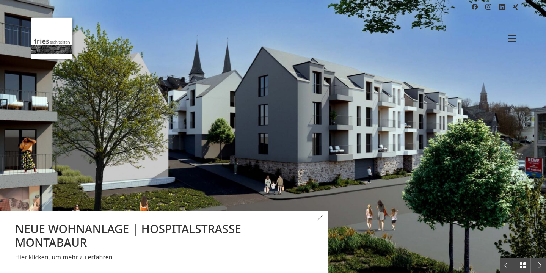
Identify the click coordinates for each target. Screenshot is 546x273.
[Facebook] (475, 7)
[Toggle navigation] (512, 38)
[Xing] (516, 7)
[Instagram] (488, 7)
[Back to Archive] (522, 265)
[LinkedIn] (502, 7)
